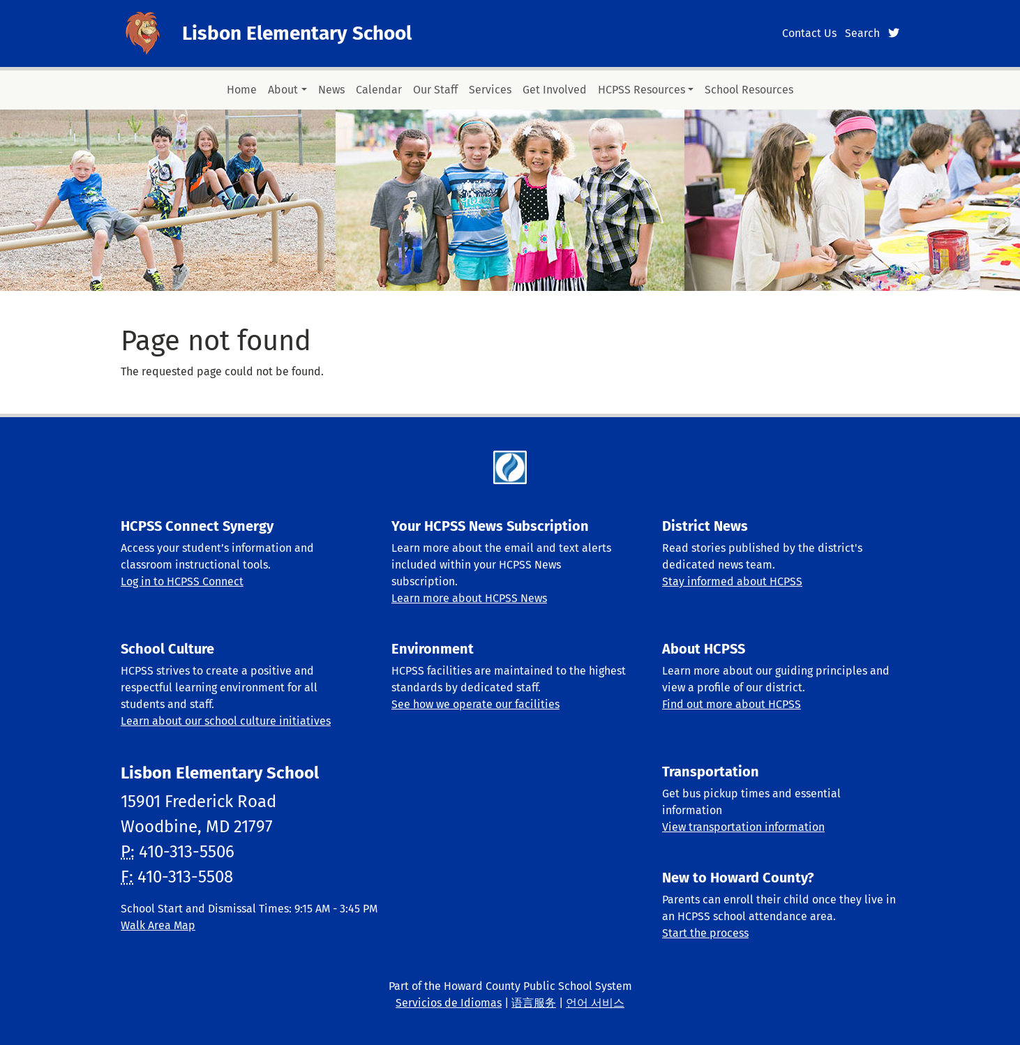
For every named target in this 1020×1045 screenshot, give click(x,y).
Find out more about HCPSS (731, 704)
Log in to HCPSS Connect (182, 581)
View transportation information (743, 827)
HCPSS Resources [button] (641, 89)
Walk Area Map (158, 925)
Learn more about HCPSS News (469, 598)
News (331, 89)
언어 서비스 (595, 1002)
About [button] (283, 89)
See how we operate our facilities (475, 704)
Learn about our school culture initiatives (226, 721)
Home (242, 89)
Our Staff (435, 89)
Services (490, 89)
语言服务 (533, 1002)
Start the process (705, 933)
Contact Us (809, 33)
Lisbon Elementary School (297, 33)
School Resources (749, 89)
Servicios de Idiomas (449, 1002)
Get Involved (555, 89)
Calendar (379, 89)
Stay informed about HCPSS (732, 581)
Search (862, 33)
